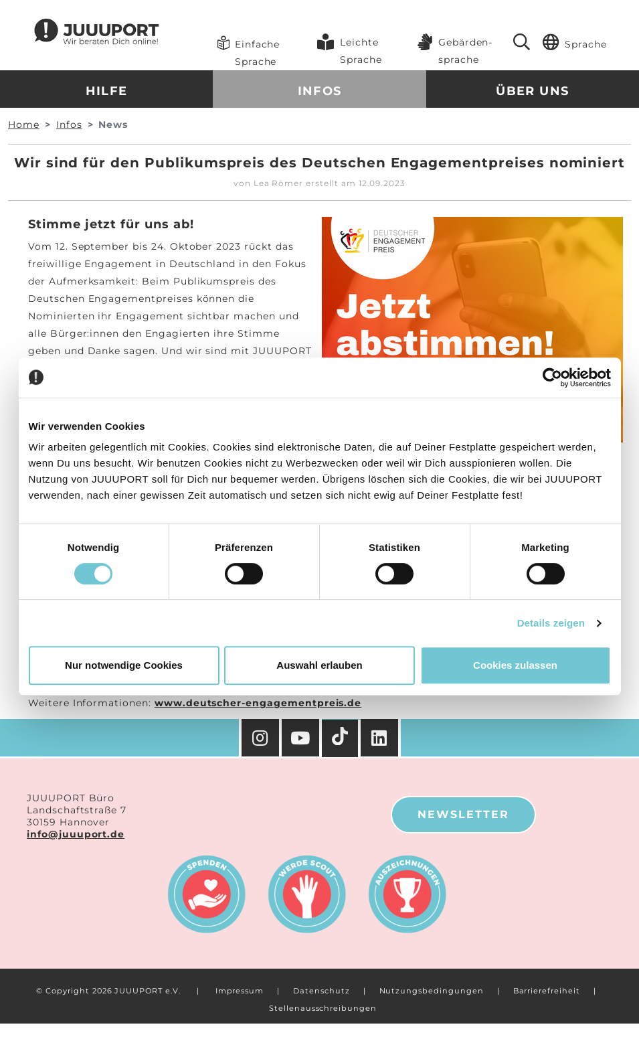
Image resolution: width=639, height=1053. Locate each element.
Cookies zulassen (515, 665)
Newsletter (463, 814)
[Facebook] (381, 737)
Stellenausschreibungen (323, 1008)
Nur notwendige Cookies (124, 665)
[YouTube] (302, 737)
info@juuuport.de (75, 834)
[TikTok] (341, 738)
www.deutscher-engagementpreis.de (258, 703)
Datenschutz (321, 990)
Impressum (239, 990)
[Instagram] (260, 737)
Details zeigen (551, 623)
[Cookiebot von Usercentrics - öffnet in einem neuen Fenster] (552, 378)
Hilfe (107, 91)
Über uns (532, 91)
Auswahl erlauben (319, 665)
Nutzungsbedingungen (431, 990)
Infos (320, 91)
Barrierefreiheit (546, 990)
